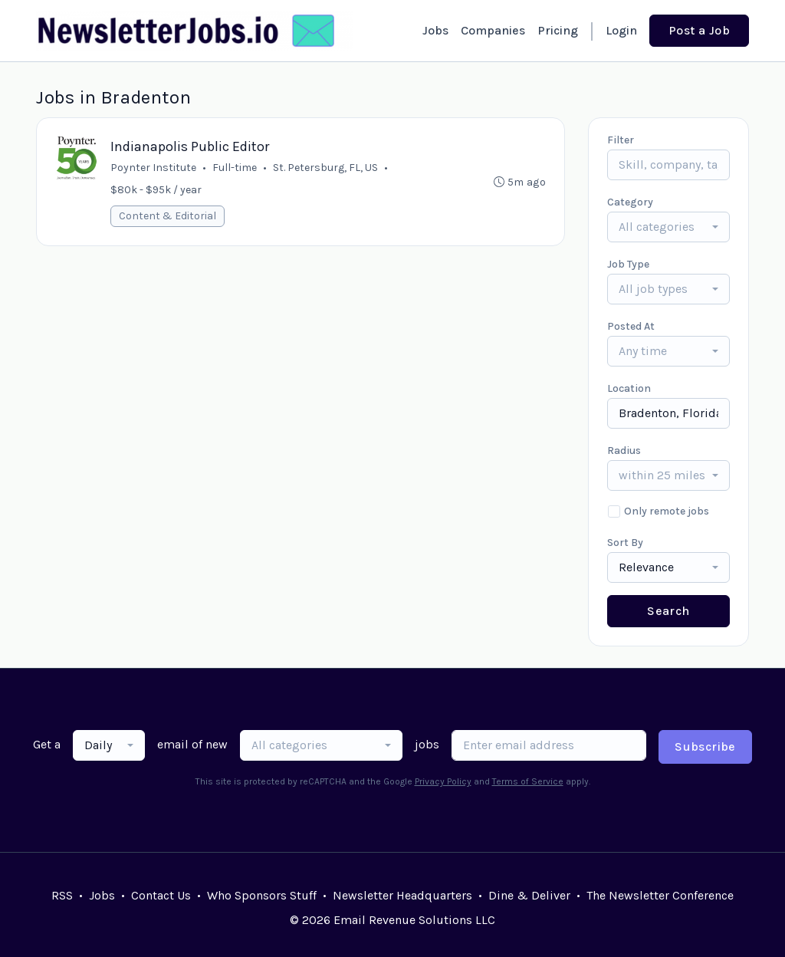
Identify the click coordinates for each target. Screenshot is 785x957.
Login (621, 30)
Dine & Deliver (529, 895)
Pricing (557, 30)
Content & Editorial (167, 215)
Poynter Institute (153, 167)
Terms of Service (527, 781)
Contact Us (161, 895)
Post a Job (699, 30)
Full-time (234, 167)
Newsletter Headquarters (402, 895)
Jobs (435, 30)
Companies (493, 30)
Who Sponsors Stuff (262, 895)
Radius (624, 450)
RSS (62, 895)
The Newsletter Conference (660, 895)
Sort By (625, 542)
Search (668, 610)
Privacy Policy (443, 781)
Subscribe (705, 746)
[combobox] (668, 227)
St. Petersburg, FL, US (325, 167)
